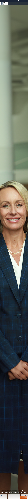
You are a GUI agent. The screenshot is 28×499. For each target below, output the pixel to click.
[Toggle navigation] (26, 3)
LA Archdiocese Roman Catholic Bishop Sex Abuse (14, 496)
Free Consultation (24, 0)
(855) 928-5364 (19, 0)
